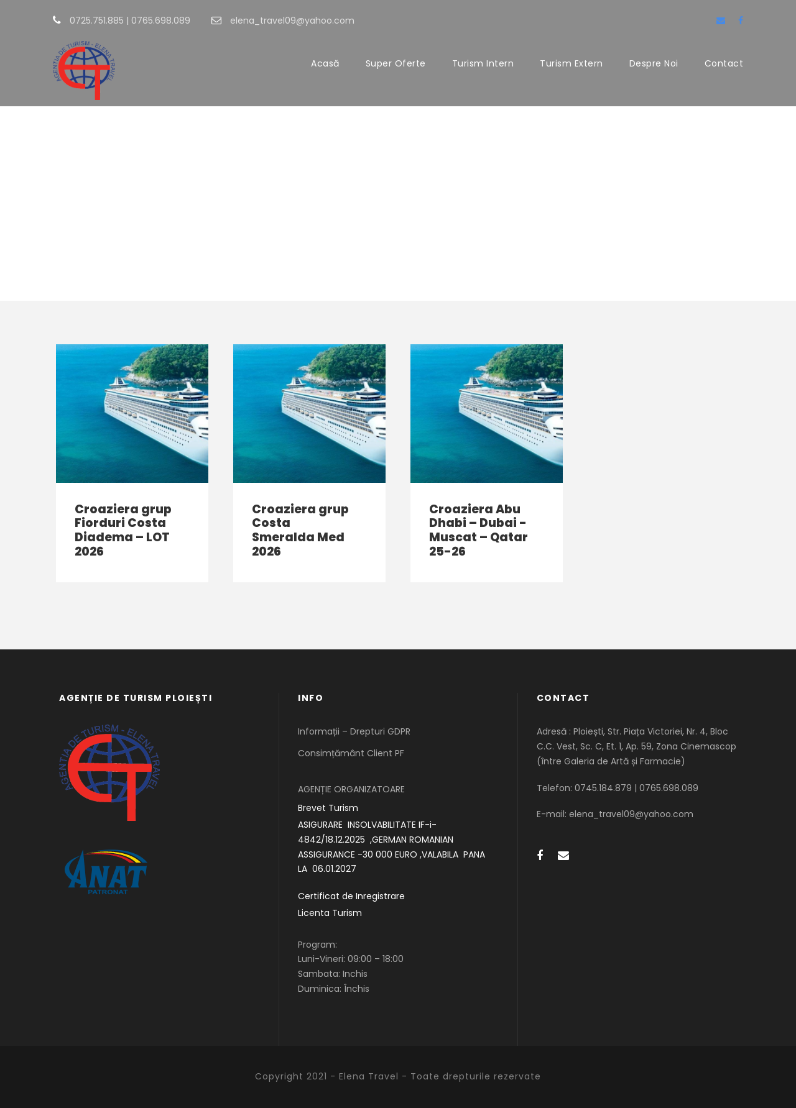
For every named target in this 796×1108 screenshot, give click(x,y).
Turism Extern (571, 63)
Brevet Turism (328, 808)
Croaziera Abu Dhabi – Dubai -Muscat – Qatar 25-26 (478, 530)
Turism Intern (483, 63)
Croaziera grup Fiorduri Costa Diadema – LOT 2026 (123, 530)
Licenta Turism (330, 913)
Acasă (325, 63)
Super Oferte (396, 63)
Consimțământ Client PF (351, 753)
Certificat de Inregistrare (351, 896)
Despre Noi (653, 63)
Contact (724, 63)
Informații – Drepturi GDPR (354, 731)
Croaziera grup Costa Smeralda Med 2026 (300, 530)
